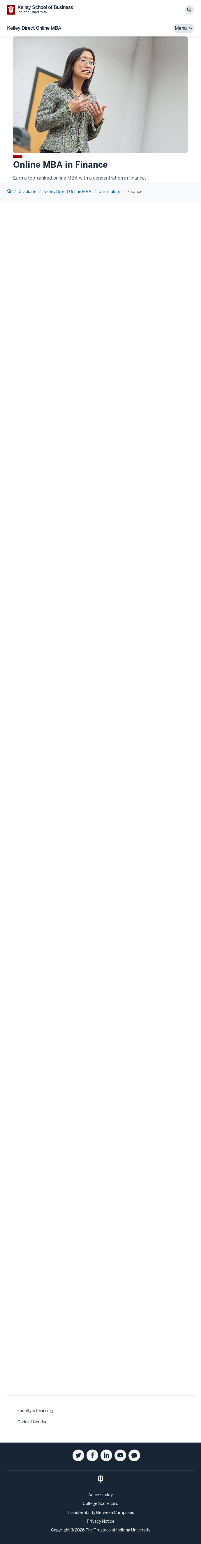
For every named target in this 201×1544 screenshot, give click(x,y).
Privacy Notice (100, 1521)
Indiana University (133, 1530)
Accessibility (100, 1494)
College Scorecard (100, 1503)
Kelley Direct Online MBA (34, 28)
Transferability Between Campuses (100, 1512)
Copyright (60, 1530)
